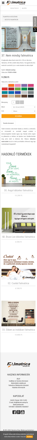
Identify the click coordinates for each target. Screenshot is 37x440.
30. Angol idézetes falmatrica (18, 190)
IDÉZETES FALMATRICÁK (11, 19)
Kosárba (18, 116)
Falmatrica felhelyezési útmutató (18, 385)
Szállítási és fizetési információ (18, 381)
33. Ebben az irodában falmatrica (18, 329)
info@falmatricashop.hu (21, 402)
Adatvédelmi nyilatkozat (18, 383)
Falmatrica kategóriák (10, 16)
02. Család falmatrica (18, 283)
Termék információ (8, 123)
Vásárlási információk (18, 387)
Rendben (29, 437)
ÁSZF (18, 379)
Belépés (24, 8)
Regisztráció (14, 8)
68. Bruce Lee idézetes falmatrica (18, 236)
